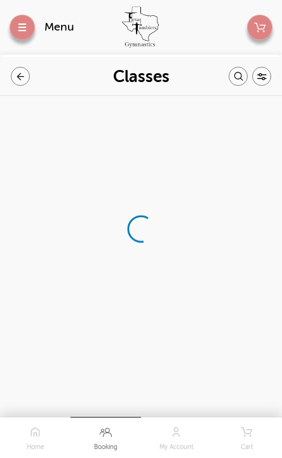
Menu (59, 26)
